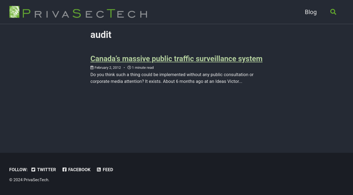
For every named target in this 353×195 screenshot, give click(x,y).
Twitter (43, 169)
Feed (104, 169)
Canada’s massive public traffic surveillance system (176, 58)
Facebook (75, 169)
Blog (311, 12)
